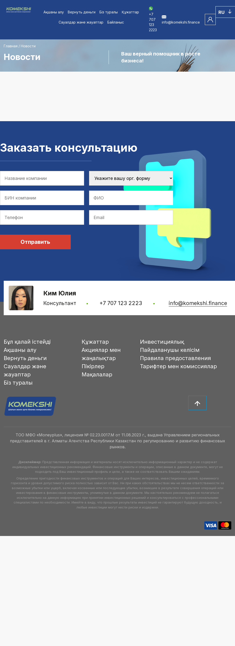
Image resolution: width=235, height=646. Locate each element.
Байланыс (115, 22)
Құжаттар (130, 12)
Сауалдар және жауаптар (81, 22)
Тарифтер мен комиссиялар (178, 366)
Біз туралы (108, 12)
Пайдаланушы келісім (170, 350)
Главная (11, 46)
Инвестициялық (162, 341)
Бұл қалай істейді (27, 341)
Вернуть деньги (81, 12)
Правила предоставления (175, 358)
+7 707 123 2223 (153, 19)
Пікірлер (93, 366)
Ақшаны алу (54, 12)
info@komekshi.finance (198, 303)
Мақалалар (97, 374)
